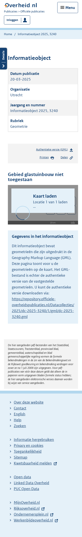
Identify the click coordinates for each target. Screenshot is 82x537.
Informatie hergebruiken (34, 439)
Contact (20, 408)
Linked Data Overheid (31, 482)
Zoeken (20, 425)
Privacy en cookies (28, 445)
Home (8, 34)
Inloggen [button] (12, 20)
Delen (67, 157)
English (19, 414)
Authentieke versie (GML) (54, 150)
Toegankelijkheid (28, 451)
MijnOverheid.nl (27, 502)
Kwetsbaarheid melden (33, 463)
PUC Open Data (26, 488)
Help (17, 420)
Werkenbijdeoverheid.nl (33, 520)
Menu (70, 7)
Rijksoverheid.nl (27, 508)
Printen (47, 157)
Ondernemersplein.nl (31, 514)
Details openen (3, 58)
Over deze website (29, 402)
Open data (22, 477)
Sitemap (20, 457)
